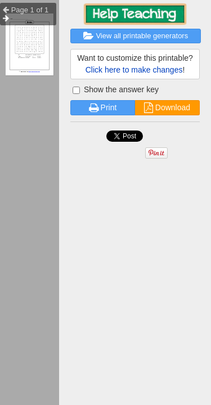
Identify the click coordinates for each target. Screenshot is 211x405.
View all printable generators (135, 36)
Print (103, 107)
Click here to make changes (134, 69)
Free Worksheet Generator (34, 72)
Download (167, 107)
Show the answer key (116, 89)
